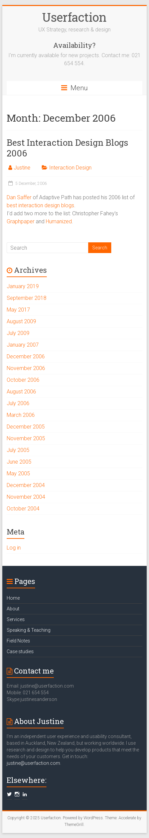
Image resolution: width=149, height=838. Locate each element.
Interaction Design (70, 167)
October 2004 (23, 508)
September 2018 (26, 298)
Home (13, 598)
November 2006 (26, 368)
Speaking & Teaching (28, 630)
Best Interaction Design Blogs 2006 (67, 148)
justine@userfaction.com (33, 763)
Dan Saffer (19, 197)
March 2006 (21, 415)
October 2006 (23, 380)
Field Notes (18, 640)
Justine (22, 167)
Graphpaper (20, 221)
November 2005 (26, 438)
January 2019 (23, 286)
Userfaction (74, 17)
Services (16, 619)
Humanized (59, 221)
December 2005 (26, 427)
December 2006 (26, 356)
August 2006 (21, 391)
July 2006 (18, 403)
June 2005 (19, 462)
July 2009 (18, 333)
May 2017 (18, 310)
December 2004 (26, 485)
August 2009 (21, 321)
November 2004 (26, 497)
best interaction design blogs (40, 205)
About (13, 608)
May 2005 (18, 473)
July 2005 (18, 450)
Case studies (20, 651)
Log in (14, 548)
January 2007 (23, 345)
